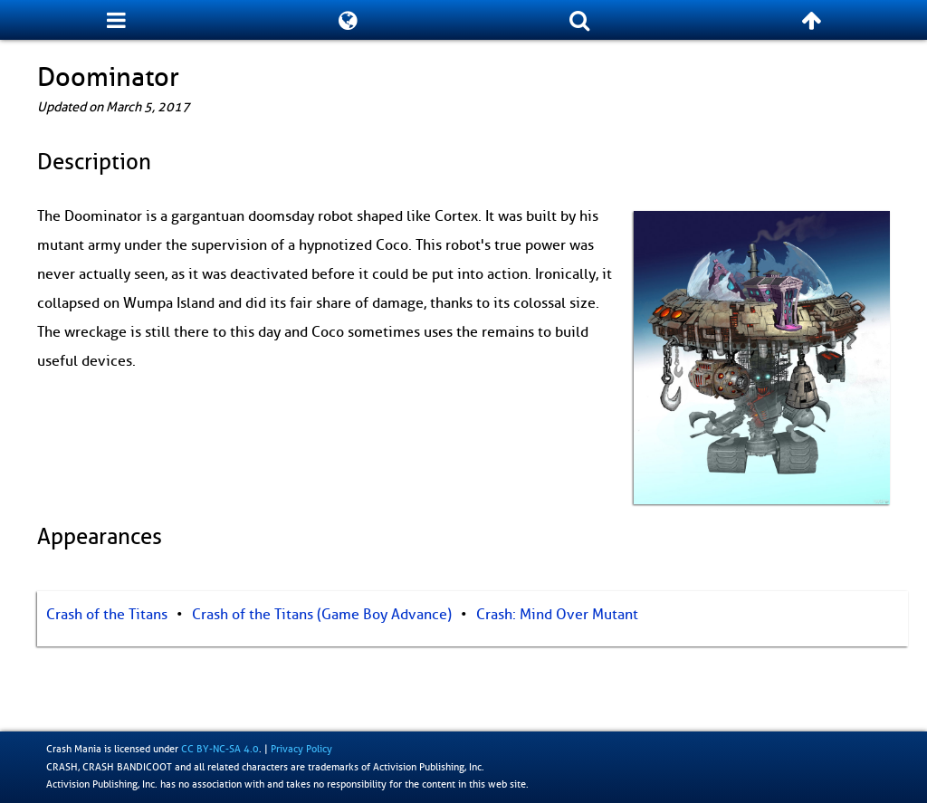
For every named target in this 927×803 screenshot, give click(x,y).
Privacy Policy (301, 748)
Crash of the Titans (106, 615)
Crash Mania (73, 748)
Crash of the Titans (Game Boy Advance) (322, 615)
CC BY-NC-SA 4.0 (220, 748)
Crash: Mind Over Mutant (557, 615)
